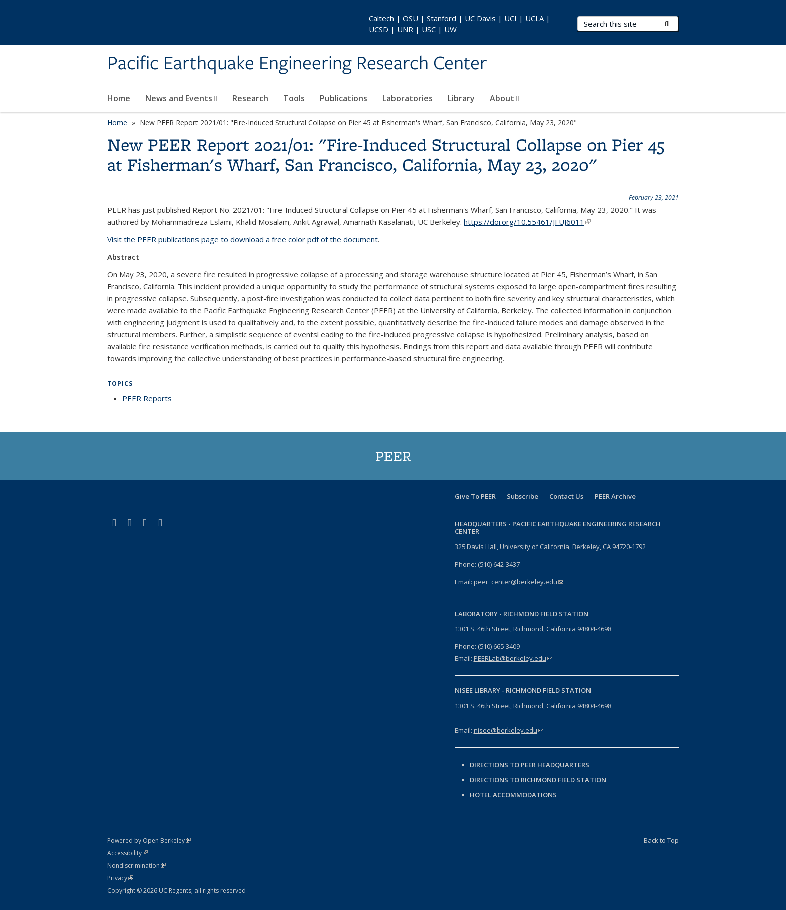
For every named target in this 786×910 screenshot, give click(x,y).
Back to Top (661, 840)
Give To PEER (475, 496)
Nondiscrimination (136, 865)
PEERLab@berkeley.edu (513, 658)
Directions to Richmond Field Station (538, 779)
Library (461, 98)
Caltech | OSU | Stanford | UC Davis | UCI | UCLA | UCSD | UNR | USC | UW (459, 23)
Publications (343, 98)
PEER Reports (147, 398)
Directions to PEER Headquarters (530, 764)
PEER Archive (615, 496)
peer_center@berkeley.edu (518, 581)
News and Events (181, 98)
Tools (294, 98)
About (504, 98)
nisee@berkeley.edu (508, 730)
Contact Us (566, 496)
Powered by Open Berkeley (149, 840)
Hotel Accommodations (513, 794)
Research (250, 98)
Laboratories (407, 98)
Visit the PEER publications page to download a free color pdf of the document (242, 239)
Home (118, 98)
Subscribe (522, 496)
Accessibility (127, 853)
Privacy (120, 878)
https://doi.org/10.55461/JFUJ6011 (527, 222)
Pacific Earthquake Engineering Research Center (297, 64)
